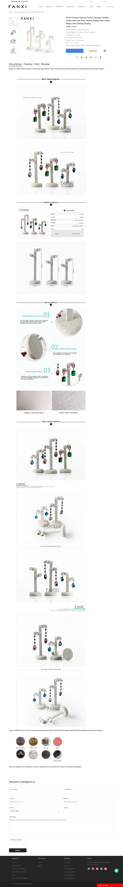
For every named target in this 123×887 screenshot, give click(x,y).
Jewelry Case (67, 865)
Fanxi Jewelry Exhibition (18, 868)
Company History (16, 865)
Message (12, 817)
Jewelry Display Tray (69, 878)
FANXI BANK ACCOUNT (19, 872)
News (99, 6)
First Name (13, 789)
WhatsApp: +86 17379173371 (19, 1)
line (82, 57)
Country (11, 808)
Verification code (15, 840)
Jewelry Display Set (69, 875)
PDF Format (105, 51)
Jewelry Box (67, 862)
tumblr (101, 57)
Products (59, 6)
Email (11, 798)
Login (104, 1)
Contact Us (82, 6)
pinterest (96, 57)
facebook (77, 57)
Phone (66, 808)
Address (66, 798)
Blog (91, 6)
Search (91, 1)
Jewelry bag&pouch (69, 868)
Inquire (39, 865)
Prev (13, 15)
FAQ (13, 875)
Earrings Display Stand (37, 12)
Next (13, 56)
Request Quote (109, 6)
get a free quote (74, 51)
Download (71, 6)
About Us (49, 6)
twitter (86, 57)
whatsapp (91, 57)
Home (41, 6)
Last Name (67, 789)
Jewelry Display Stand (21, 12)
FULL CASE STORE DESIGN (19, 878)
